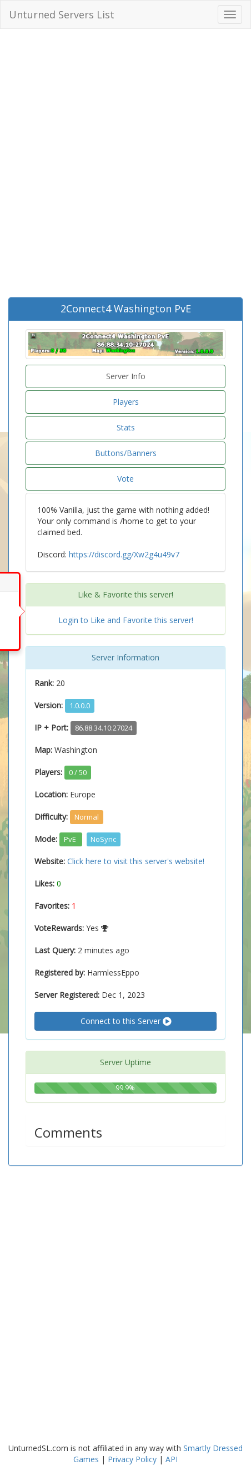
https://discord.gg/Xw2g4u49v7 (124, 554)
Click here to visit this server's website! (135, 861)
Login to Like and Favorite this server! (125, 620)
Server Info (125, 376)
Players (126, 401)
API (171, 1459)
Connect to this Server (126, 1021)
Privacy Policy (132, 1459)
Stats (126, 427)
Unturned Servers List (61, 14)
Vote (125, 478)
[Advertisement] (125, 166)
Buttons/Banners (126, 453)
